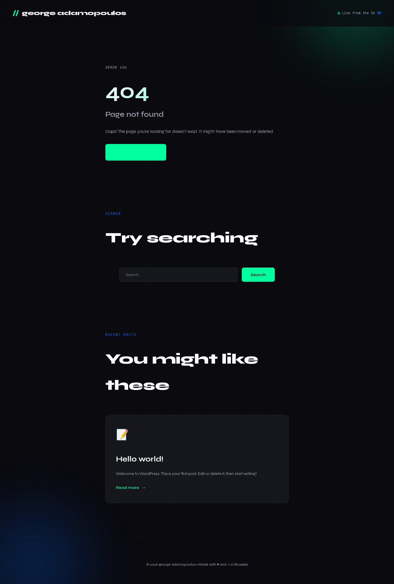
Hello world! (139, 459)
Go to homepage (135, 152)
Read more (127, 487)
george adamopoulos (73, 13)
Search (258, 274)
